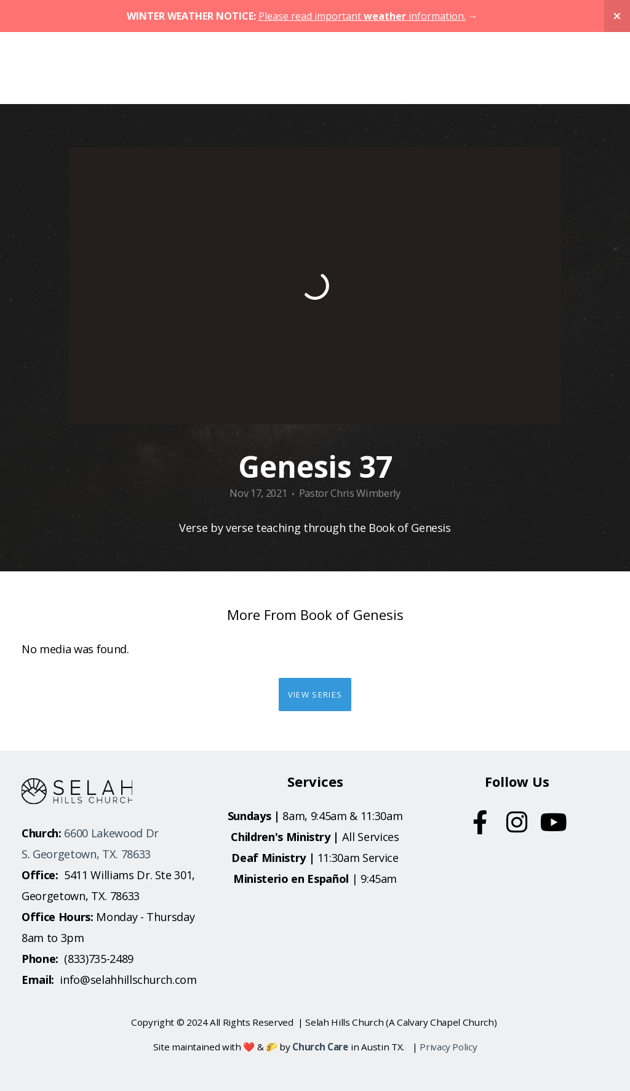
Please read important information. (362, 16)
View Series (315, 694)
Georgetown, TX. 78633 (92, 854)
